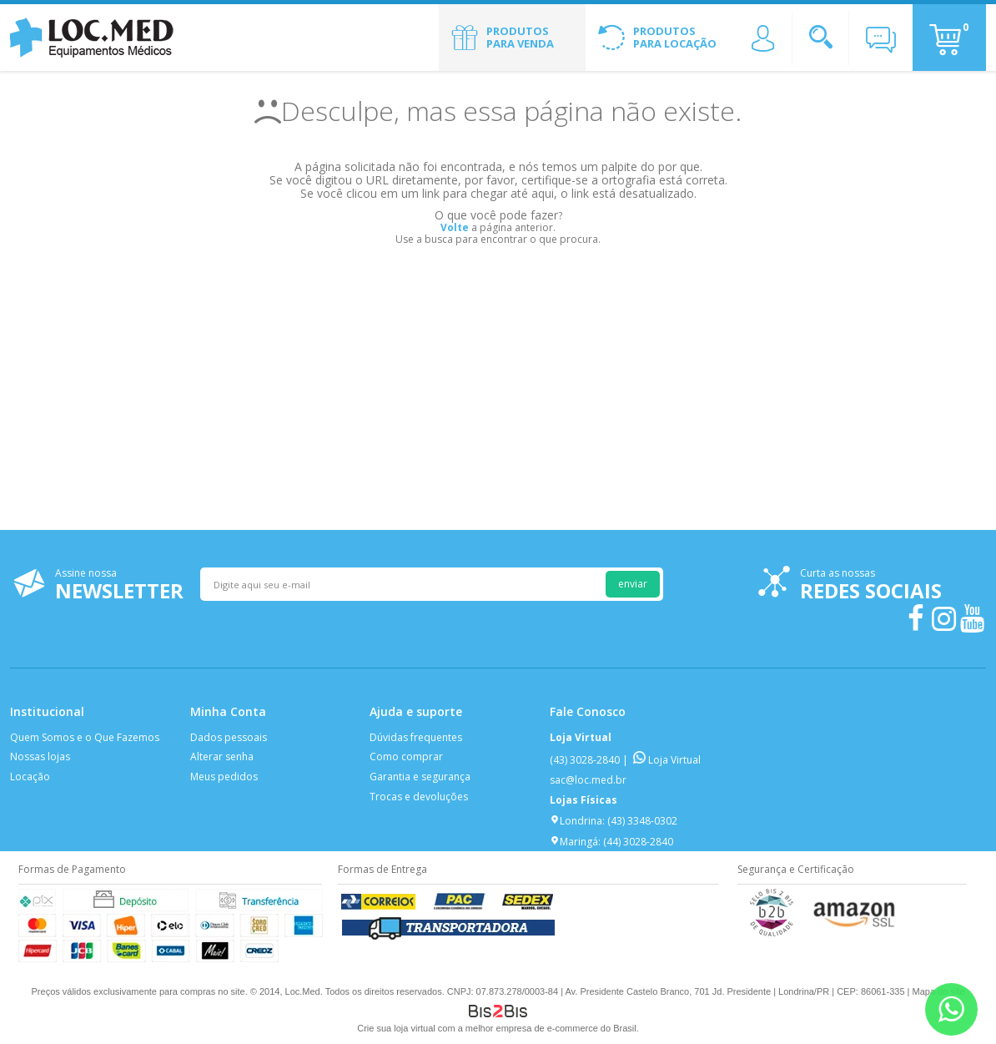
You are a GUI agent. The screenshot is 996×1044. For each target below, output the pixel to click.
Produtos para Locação (675, 37)
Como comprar (406, 756)
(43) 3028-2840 (585, 760)
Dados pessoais (228, 737)
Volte (454, 227)
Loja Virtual (667, 760)
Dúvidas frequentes (416, 737)
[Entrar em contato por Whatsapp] (951, 1009)
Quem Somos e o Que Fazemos (84, 737)
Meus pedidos (224, 776)
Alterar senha (222, 756)
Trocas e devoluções (419, 796)
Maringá (574, 842)
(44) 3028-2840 (638, 842)
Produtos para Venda (520, 37)
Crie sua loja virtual (396, 1028)
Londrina (576, 821)
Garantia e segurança (420, 776)
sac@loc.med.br (588, 780)
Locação (30, 776)
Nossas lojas (40, 756)
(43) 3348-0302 (642, 821)
